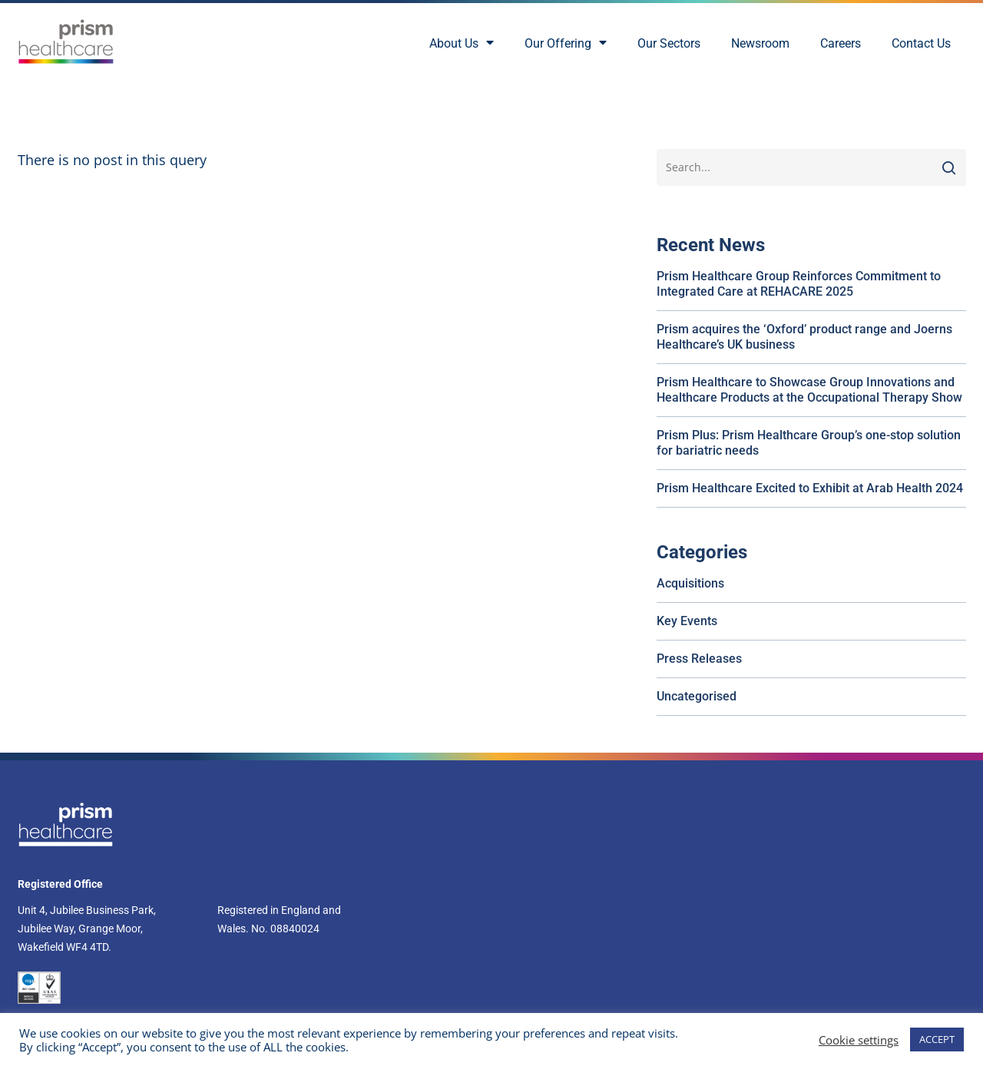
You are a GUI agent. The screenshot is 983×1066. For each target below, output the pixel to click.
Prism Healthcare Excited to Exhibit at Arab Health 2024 (810, 488)
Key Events (687, 621)
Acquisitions (690, 583)
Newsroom (760, 43)
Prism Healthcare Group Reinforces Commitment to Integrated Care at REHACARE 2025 (799, 284)
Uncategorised (696, 696)
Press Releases (699, 658)
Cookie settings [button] (859, 1040)
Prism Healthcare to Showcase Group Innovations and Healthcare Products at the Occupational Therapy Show (809, 390)
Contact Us (921, 43)
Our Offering (566, 44)
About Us (461, 44)
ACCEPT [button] (937, 1039)
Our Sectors (668, 43)
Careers (840, 43)
